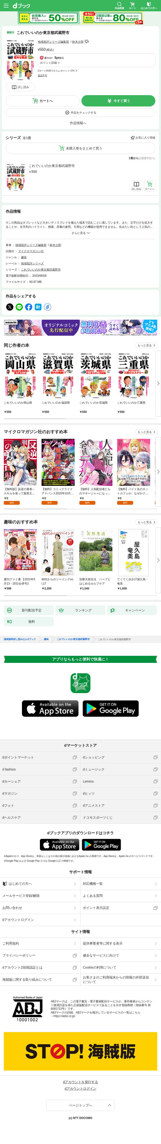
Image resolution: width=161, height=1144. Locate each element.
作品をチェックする (83, 112)
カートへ (46, 101)
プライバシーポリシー (18, 955)
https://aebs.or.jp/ (64, 1016)
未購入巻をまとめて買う (84, 148)
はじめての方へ (17, 883)
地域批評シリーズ (32, 263)
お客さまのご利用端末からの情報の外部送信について (116, 979)
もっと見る (145, 345)
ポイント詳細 (48, 62)
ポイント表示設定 (96, 908)
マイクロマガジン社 (31, 251)
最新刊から (148, 158)
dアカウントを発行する (80, 1082)
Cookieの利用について (99, 967)
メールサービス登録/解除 (21, 896)
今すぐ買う (122, 101)
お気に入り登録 (145, 137)
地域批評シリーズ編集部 (53, 41)
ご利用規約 (10, 943)
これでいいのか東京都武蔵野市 (52, 166)
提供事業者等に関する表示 (103, 943)
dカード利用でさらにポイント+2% (56, 70)
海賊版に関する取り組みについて (27, 979)
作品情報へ (78, 123)
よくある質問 (93, 896)
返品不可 (42, 75)
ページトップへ (80, 1105)
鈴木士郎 (78, 41)
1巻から (134, 158)
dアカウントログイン (18, 920)
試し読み (23, 87)
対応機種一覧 (93, 884)
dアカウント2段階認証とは (22, 967)
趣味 (24, 257)
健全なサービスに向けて (101, 955)
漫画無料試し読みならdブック (20, 639)
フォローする (87, 41)
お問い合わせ (12, 908)
